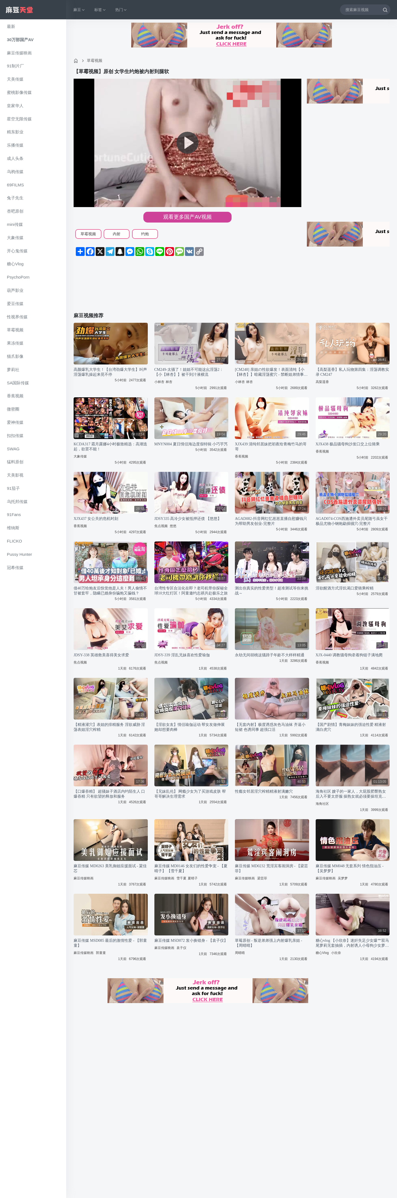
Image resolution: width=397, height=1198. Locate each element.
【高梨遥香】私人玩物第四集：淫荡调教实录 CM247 (352, 372)
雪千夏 (181, 878)
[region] (33, 608)
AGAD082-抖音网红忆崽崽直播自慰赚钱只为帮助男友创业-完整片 (271, 521)
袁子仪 (181, 948)
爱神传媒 (15, 422)
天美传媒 (15, 79)
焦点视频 (161, 526)
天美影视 (15, 475)
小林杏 (159, 382)
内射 (116, 234)
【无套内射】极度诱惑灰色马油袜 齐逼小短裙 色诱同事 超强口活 (270, 727)
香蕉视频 (15, 395)
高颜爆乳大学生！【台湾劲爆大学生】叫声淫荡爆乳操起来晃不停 (110, 372)
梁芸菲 (262, 878)
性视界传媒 (17, 316)
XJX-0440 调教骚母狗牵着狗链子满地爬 (349, 655)
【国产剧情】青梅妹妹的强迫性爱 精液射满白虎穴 (351, 727)
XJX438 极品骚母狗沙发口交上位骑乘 (348, 444)
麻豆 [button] (79, 10)
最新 (11, 26)
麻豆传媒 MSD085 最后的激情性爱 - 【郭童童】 (110, 943)
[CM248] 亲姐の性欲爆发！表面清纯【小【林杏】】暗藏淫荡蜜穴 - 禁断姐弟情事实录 (271, 372)
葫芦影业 (15, 290)
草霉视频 (15, 329)
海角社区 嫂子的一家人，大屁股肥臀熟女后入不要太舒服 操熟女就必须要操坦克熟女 (351, 794)
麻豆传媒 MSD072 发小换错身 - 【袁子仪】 (191, 940)
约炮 (145, 234)
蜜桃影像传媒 (19, 92)
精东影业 (15, 131)
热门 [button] (121, 10)
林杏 (169, 382)
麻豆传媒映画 (19, 53)
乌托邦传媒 (17, 501)
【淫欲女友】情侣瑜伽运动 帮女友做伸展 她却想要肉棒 (189, 727)
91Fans (14, 514)
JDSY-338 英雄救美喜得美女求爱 (101, 655)
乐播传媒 (15, 145)
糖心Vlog (15, 263)
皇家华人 (15, 105)
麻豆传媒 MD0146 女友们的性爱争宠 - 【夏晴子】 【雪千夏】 (190, 868)
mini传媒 (15, 224)
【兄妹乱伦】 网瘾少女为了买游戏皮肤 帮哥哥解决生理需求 (190, 793)
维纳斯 (13, 527)
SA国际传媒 (18, 382)
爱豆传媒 (15, 303)
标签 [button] (100, 10)
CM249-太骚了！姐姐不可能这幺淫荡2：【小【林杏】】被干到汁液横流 (188, 372)
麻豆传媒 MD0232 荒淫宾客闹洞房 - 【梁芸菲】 (271, 868)
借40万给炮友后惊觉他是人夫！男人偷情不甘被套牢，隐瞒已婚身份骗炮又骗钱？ (110, 590)
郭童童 (101, 953)
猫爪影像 (15, 356)
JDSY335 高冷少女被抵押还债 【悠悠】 (187, 519)
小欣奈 (336, 953)
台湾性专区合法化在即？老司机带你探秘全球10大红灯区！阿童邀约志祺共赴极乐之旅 (191, 590)
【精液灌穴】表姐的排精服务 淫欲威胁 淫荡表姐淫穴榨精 (109, 727)
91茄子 (13, 488)
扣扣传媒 (15, 435)
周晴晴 (240, 953)
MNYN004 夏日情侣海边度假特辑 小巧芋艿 (191, 444)
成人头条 (15, 158)
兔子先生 (15, 197)
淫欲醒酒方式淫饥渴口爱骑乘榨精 (345, 588)
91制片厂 (15, 66)
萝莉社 (13, 369)
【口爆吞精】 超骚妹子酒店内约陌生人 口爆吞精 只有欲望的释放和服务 (109, 793)
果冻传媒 (15, 343)
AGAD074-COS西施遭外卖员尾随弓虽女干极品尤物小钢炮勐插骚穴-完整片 (352, 521)
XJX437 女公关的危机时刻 (96, 519)
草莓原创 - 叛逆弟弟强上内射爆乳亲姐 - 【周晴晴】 (268, 943)
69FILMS (15, 185)
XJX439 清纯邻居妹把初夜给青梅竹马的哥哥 (271, 446)
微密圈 (13, 409)
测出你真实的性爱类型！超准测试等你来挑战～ (271, 590)
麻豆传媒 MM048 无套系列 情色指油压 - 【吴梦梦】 (350, 868)
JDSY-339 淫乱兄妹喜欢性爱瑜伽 (182, 655)
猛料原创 (15, 461)
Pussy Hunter (19, 554)
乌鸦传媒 (15, 171)
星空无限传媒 (19, 119)
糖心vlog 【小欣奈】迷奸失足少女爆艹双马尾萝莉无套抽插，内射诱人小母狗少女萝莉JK (352, 943)
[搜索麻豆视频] (365, 9)
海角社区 (322, 804)
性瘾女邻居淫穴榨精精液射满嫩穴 (264, 791)
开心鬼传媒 (17, 250)
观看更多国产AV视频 (187, 217)
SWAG (13, 448)
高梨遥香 (322, 382)
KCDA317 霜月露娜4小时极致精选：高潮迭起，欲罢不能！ (110, 446)
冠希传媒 (15, 567)
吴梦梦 (343, 878)
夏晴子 (193, 878)
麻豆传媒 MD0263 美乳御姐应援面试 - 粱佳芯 (110, 868)
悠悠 (173, 526)
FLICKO (14, 541)
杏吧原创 (15, 211)
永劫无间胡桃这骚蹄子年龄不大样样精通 (269, 655)
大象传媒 (15, 237)
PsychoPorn (18, 277)
